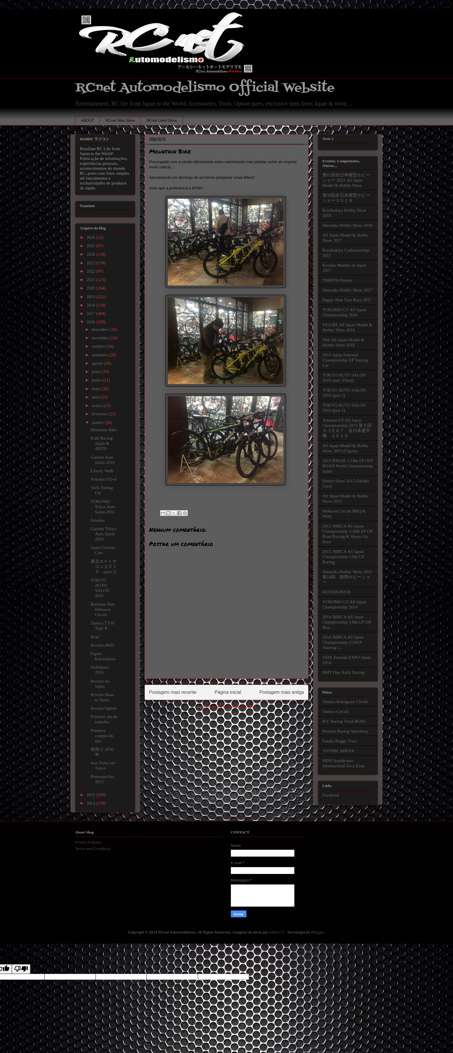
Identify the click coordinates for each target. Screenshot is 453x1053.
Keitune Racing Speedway (345, 731)
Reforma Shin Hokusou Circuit (103, 609)
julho (97, 371)
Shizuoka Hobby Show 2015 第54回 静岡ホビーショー (347, 576)
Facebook (330, 795)
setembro (100, 355)
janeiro (98, 422)
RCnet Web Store (120, 120)
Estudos (98, 520)
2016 (91, 322)
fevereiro (100, 414)
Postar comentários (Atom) (233, 707)
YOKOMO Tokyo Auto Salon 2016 (103, 506)
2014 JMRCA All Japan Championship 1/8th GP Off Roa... (346, 622)
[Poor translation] (21, 969)
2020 (91, 288)
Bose (95, 637)
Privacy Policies (88, 842)
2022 (91, 271)
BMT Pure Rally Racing (343, 672)
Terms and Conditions (93, 849)
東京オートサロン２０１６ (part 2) (104, 566)
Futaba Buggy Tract (339, 741)
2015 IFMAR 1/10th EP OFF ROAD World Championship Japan (347, 465)
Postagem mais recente (172, 692)
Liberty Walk (102, 471)
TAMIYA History (337, 280)
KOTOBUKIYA (336, 592)
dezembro (101, 329)
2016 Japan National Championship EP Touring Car (345, 360)
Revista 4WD (102, 645)
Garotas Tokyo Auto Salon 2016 (103, 533)
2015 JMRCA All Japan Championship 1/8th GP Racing (343, 556)
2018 (91, 305)
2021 (91, 279)
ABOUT (87, 120)
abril (96, 397)
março (97, 405)
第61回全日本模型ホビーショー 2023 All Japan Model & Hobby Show (346, 180)
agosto (98, 363)
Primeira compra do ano (102, 735)
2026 (91, 237)
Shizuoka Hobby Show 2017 (347, 290)
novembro (101, 337)
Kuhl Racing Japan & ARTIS (102, 443)
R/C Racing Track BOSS (344, 721)
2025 (91, 246)
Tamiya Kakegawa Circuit (345, 701)
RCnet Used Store (161, 120)
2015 (91, 794)
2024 (91, 254)
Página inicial (228, 692)
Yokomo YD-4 (103, 479)
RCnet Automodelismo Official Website (205, 87)
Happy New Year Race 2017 (347, 300)
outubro (99, 346)
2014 (91, 803)
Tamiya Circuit (335, 711)
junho (97, 380)
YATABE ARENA (338, 750)
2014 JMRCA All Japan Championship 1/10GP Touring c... (343, 642)
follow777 (277, 932)
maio (96, 388)
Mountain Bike (104, 429)
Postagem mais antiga (281, 692)
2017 (91, 313)
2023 (91, 263)
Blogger (317, 932)
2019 (91, 296)
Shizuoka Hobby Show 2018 (347, 225)
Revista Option (104, 708)
